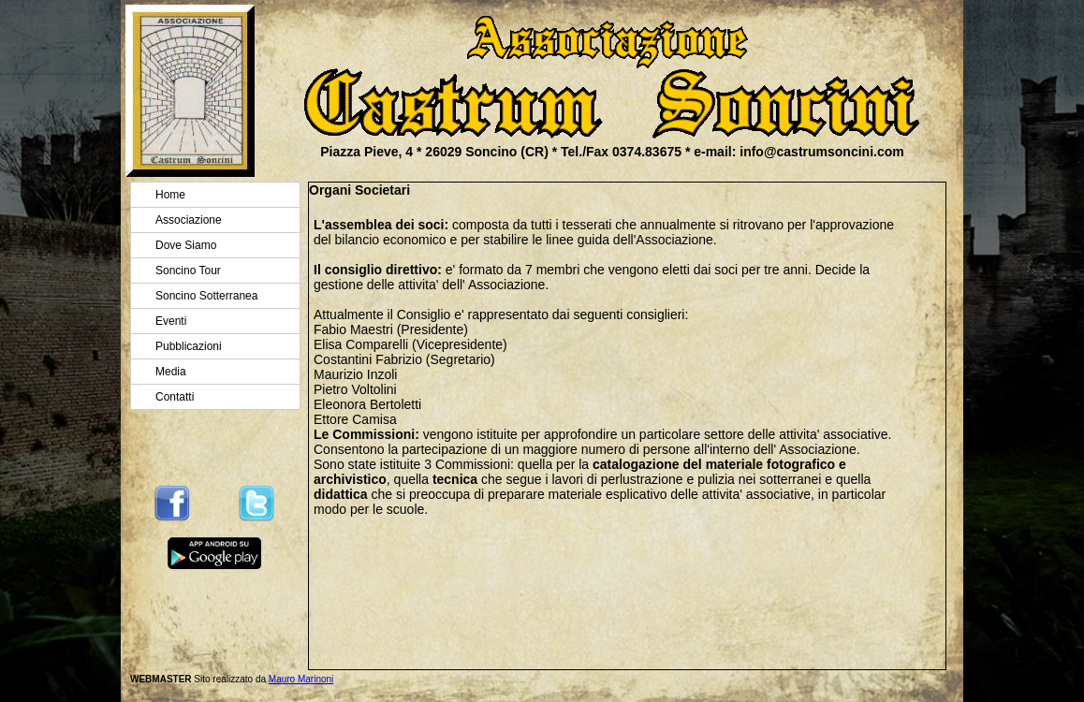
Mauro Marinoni (301, 679)
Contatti (174, 396)
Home (170, 194)
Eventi (170, 321)
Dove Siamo (185, 245)
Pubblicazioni (188, 346)
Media (170, 371)
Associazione (188, 220)
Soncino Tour (188, 270)
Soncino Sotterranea (206, 295)
